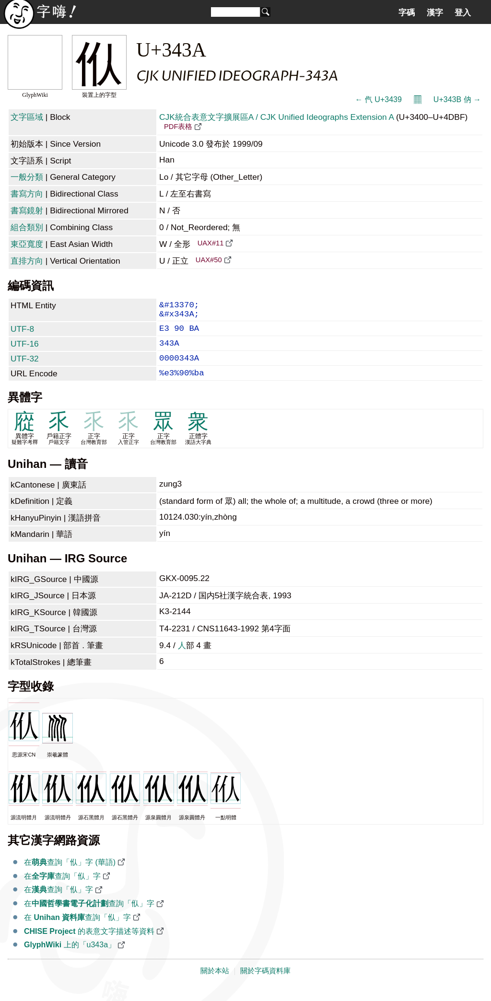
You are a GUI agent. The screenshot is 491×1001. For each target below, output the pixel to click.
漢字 (435, 12)
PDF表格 (178, 126)
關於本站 (214, 983)
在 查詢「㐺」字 (77, 930)
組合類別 (27, 227)
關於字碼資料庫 (265, 983)
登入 (463, 12)
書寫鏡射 (27, 210)
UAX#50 (209, 260)
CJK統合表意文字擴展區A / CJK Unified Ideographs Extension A (276, 117)
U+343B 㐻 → (457, 99)
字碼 (406, 12)
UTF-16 (25, 350)
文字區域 (27, 117)
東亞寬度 (27, 244)
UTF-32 (25, 367)
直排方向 (27, 261)
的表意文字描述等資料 (89, 944)
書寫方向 (27, 193)
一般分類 (27, 177)
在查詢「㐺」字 (62, 889)
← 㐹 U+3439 (378, 99)
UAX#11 (211, 243)
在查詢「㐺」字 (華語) (70, 875)
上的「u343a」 (70, 957)
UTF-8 (22, 333)
